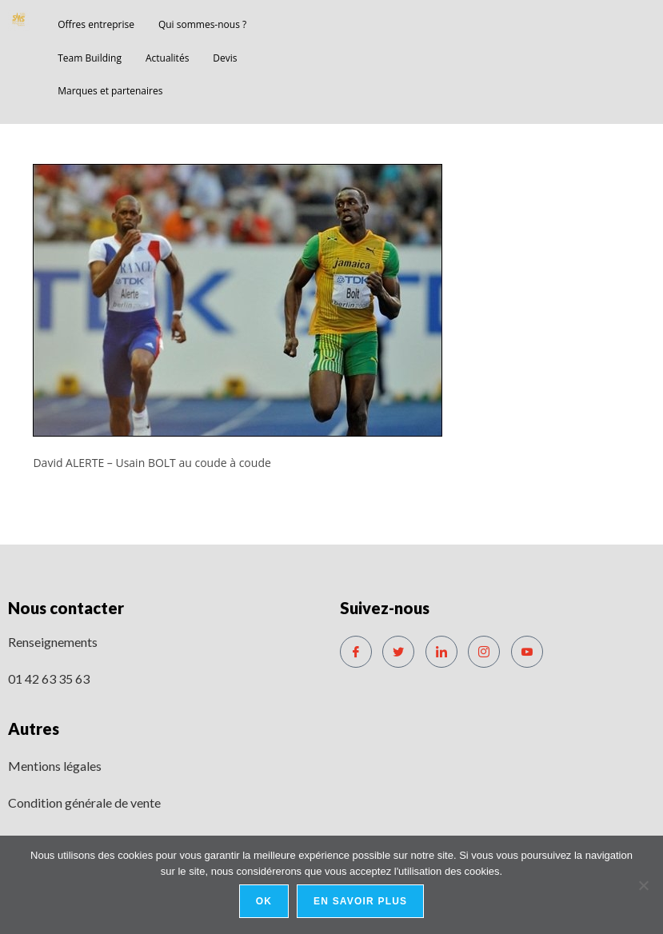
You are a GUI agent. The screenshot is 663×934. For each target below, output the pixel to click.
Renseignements (53, 641)
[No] (643, 885)
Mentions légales (55, 765)
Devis (225, 58)
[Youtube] (527, 652)
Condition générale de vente (84, 802)
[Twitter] (398, 652)
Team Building (90, 58)
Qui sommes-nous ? (202, 24)
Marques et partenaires (110, 91)
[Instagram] (484, 652)
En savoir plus (360, 901)
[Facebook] (356, 652)
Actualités (167, 58)
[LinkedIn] (441, 652)
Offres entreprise (96, 24)
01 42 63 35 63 (49, 678)
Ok (264, 901)
